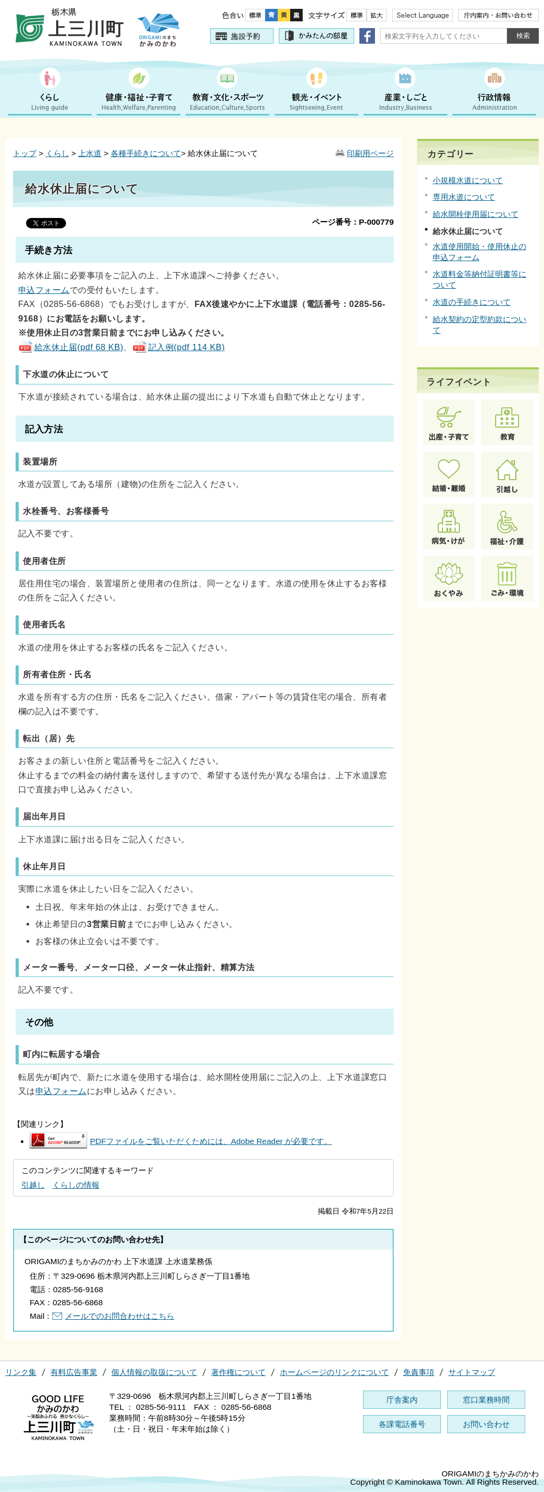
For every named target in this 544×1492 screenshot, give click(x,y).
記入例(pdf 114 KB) (178, 347)
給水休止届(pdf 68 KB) (70, 347)
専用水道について (464, 196)
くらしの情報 (76, 1184)
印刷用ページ (370, 153)
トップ (24, 153)
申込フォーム (44, 289)
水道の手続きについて (472, 302)
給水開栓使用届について (476, 214)
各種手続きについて (146, 153)
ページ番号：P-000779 (353, 221)
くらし (57, 153)
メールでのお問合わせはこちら (119, 1315)
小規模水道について (468, 180)
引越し (33, 1184)
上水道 (89, 153)
